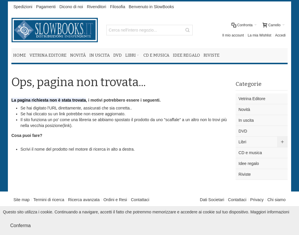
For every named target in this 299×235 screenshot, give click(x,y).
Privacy (257, 199)
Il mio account (233, 35)
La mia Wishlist (259, 35)
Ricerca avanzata (84, 199)
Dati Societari (212, 199)
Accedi (280, 35)
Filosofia (117, 6)
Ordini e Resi (115, 199)
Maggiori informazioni (269, 212)
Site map (21, 199)
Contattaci (140, 199)
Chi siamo (276, 199)
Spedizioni (22, 6)
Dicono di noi (71, 6)
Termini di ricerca (48, 199)
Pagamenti (46, 6)
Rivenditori (96, 6)
